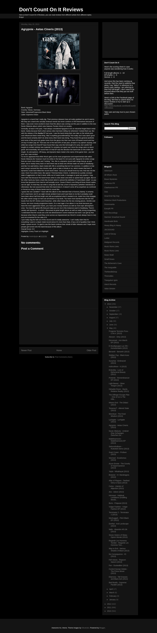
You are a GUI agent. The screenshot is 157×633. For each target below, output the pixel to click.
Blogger (102, 628)
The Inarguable (110, 267)
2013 (109, 304)
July (111, 321)
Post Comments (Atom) (63, 357)
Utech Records (110, 284)
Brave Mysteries (110, 179)
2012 (109, 604)
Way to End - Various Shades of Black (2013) (119, 549)
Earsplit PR (108, 209)
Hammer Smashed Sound (114, 217)
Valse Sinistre (109, 289)
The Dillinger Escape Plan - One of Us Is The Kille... (119, 397)
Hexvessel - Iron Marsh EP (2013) (118, 341)
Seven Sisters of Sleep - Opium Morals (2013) (118, 536)
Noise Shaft (109, 255)
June (111, 325)
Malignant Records (111, 242)
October (112, 311)
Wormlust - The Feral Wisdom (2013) (117, 415)
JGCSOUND (109, 230)
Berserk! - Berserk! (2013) (119, 352)
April (111, 589)
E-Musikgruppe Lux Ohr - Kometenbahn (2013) (119, 347)
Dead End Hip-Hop (112, 196)
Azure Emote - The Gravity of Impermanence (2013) (119, 466)
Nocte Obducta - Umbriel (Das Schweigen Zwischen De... (118, 433)
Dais (106, 192)
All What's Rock (110, 175)
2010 (109, 611)
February (113, 596)
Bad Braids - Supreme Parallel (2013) (117, 584)
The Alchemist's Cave (113, 263)
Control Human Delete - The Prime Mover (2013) (118, 571)
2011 (109, 607)
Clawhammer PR (111, 187)
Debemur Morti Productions (115, 200)
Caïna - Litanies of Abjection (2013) (116, 487)
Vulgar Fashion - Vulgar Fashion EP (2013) (118, 508)
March (112, 593)
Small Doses (109, 259)
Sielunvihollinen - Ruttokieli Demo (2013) (119, 448)
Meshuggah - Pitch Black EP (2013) (119, 519)
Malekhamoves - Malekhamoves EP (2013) (117, 441)
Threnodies (108, 276)
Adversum (108, 171)
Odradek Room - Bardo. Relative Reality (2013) (119, 390)
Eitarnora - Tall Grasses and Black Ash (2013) (118, 578)
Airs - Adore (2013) (116, 492)
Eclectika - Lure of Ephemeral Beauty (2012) (117, 372)
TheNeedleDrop (110, 272)
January (112, 600)
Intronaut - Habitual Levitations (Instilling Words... (118, 497)
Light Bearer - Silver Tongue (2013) (117, 384)
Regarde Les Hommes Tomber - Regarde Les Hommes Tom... (118, 543)
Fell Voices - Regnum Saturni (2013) (117, 561)
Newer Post (26, 350)
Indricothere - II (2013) (118, 366)
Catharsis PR (109, 183)
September (113, 314)
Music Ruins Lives (111, 246)
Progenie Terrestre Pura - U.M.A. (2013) (119, 332)
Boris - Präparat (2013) (118, 503)
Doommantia (109, 204)
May (111, 328)
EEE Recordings (111, 213)
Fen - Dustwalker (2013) (118, 565)
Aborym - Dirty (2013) (117, 337)
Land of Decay (110, 234)
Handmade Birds (111, 221)
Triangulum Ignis (111, 280)
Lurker (107, 238)
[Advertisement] (59, 326)
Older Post (91, 350)
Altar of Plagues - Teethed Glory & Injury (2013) (119, 482)
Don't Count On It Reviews (51, 9)
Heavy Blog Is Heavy (112, 225)
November (113, 307)
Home (59, 350)
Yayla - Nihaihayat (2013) (119, 471)
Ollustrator (85, 628)
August (112, 318)
